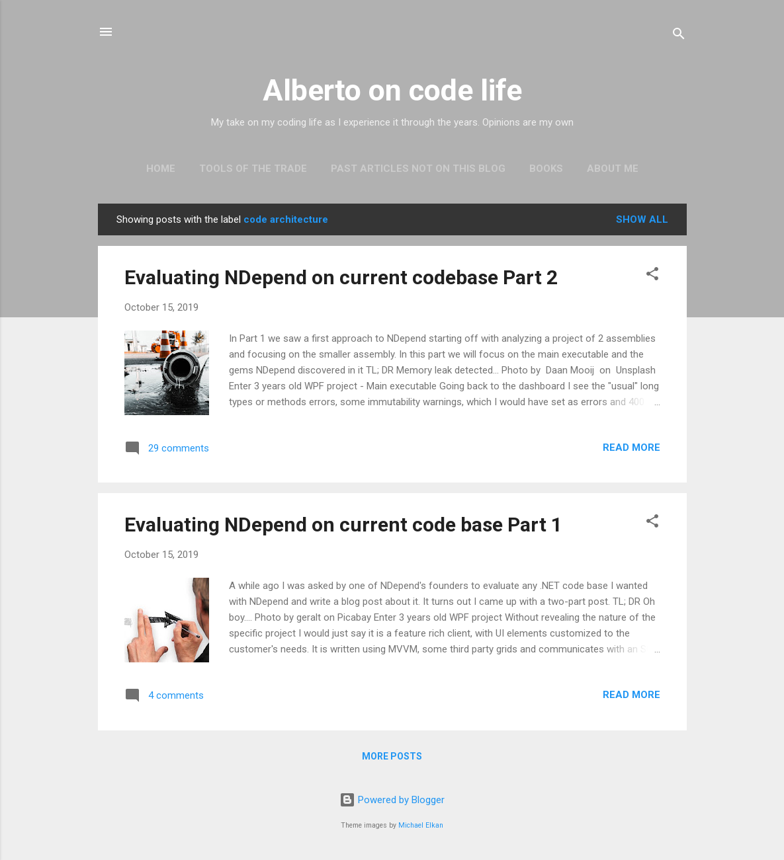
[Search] (679, 36)
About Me (612, 169)
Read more (631, 447)
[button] (652, 276)
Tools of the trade (253, 169)
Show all (642, 219)
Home (160, 169)
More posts (392, 756)
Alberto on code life (392, 90)
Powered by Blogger (392, 800)
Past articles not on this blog (418, 169)
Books (546, 169)
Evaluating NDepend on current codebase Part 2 (341, 277)
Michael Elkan (420, 825)
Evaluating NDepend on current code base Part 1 (343, 524)
